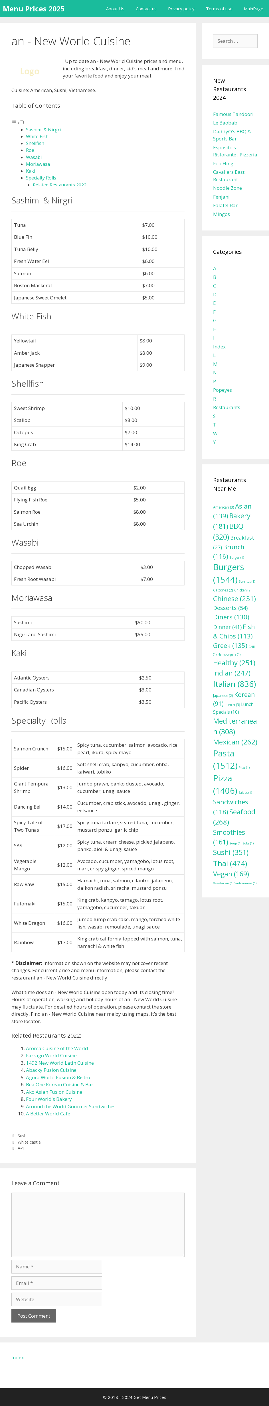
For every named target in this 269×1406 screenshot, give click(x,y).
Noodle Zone (227, 188)
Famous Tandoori (233, 114)
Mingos (221, 214)
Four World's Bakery (49, 1099)
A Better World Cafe (48, 1113)
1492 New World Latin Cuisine (60, 1063)
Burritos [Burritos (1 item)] (247, 581)
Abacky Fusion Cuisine (51, 1070)
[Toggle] (22, 122)
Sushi (22, 1135)
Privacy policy (181, 8)
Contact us (146, 8)
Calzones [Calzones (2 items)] (223, 590)
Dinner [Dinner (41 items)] (227, 627)
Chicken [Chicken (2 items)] (243, 590)
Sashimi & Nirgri (43, 129)
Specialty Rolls (41, 178)
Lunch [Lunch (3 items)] (232, 704)
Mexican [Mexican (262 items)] (235, 741)
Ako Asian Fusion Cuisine (54, 1092)
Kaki (30, 171)
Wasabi (34, 157)
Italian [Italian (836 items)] (234, 684)
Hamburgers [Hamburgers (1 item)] (229, 654)
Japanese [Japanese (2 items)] (223, 695)
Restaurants (226, 407)
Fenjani (221, 196)
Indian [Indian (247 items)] (231, 673)
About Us (115, 8)
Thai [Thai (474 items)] (230, 863)
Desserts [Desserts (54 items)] (230, 608)
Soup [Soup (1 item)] (235, 843)
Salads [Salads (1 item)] (245, 793)
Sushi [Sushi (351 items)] (230, 852)
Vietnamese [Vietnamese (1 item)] (245, 883)
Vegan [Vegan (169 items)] (231, 873)
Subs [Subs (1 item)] (248, 843)
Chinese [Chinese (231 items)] (234, 598)
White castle (29, 1142)
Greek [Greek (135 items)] (230, 645)
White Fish (37, 136)
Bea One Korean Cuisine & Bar (59, 1084)
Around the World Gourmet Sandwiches (71, 1106)
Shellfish (35, 143)
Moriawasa (38, 164)
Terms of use (219, 8)
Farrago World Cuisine (51, 1055)
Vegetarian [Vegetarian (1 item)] (223, 883)
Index (219, 346)
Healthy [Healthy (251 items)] (234, 662)
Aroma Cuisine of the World (57, 1048)
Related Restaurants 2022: (60, 184)
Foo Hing (223, 163)
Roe (30, 150)
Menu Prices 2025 (33, 8)
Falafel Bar (225, 205)
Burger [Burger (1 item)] (236, 558)
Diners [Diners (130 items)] (231, 617)
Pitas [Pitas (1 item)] (244, 768)
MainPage (253, 8)
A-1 (21, 1148)
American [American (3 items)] (223, 507)
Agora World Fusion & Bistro (58, 1077)
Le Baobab (225, 122)
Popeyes (222, 390)
